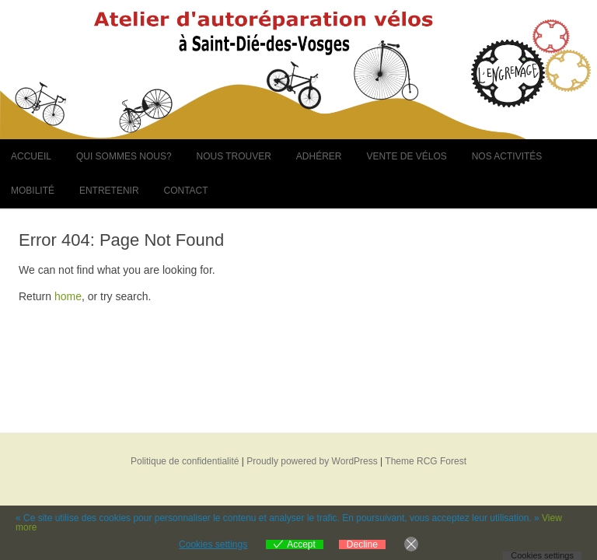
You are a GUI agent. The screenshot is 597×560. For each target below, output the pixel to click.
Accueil (31, 156)
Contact (185, 190)
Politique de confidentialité (185, 461)
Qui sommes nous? (124, 156)
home (68, 296)
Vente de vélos (406, 156)
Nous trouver (233, 156)
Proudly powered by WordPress (312, 461)
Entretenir (109, 190)
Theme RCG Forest (425, 461)
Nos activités (507, 156)
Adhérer (319, 156)
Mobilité (32, 190)
